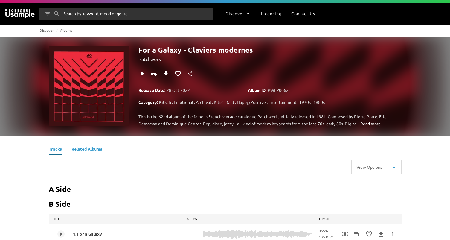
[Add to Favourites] (177, 73)
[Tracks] (55, 149)
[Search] (56, 13)
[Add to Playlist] (154, 73)
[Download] (166, 73)
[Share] (189, 73)
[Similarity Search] (345, 234)
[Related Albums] (86, 149)
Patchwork (149, 59)
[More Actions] (392, 234)
